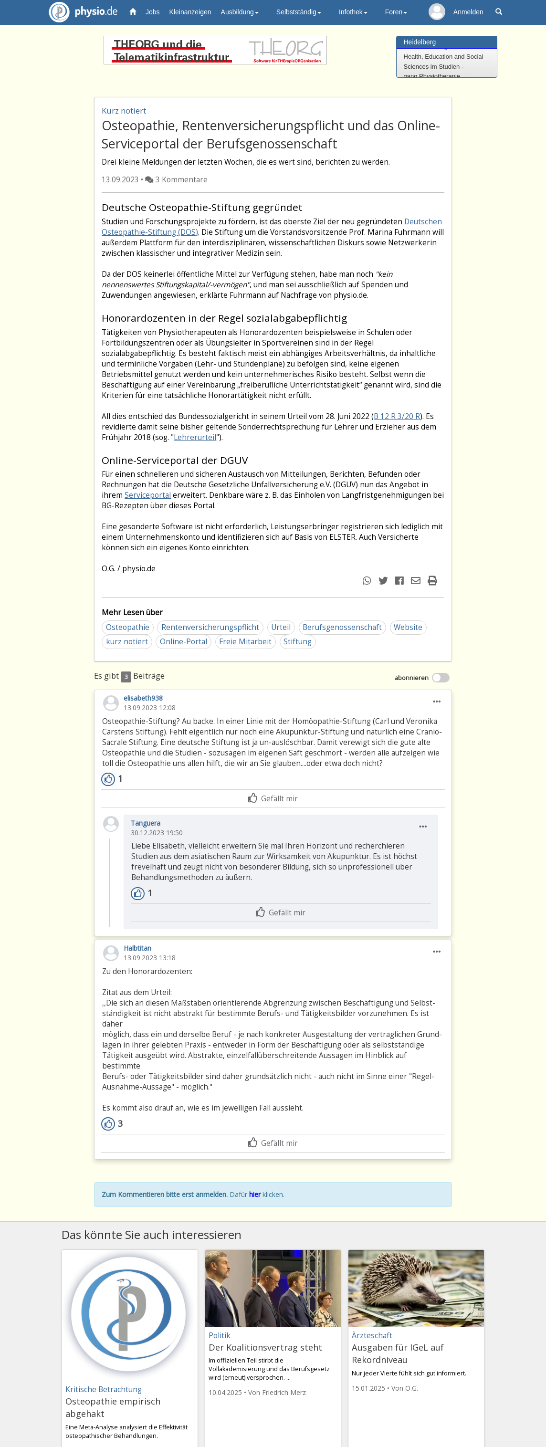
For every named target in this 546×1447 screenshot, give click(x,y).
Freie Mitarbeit (245, 642)
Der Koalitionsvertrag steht (265, 1347)
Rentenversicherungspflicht (210, 627)
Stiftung (298, 642)
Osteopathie (127, 627)
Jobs (153, 12)
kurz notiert (127, 642)
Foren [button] (396, 12)
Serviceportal (148, 495)
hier (255, 1194)
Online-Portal (183, 642)
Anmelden (468, 12)
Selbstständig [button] (298, 12)
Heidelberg (420, 42)
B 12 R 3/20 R (397, 416)
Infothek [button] (353, 12)
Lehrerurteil (195, 437)
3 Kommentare (182, 180)
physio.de (79, 12)
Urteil (281, 627)
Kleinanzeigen (190, 12)
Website (408, 627)
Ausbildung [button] (240, 12)
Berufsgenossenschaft (342, 627)
